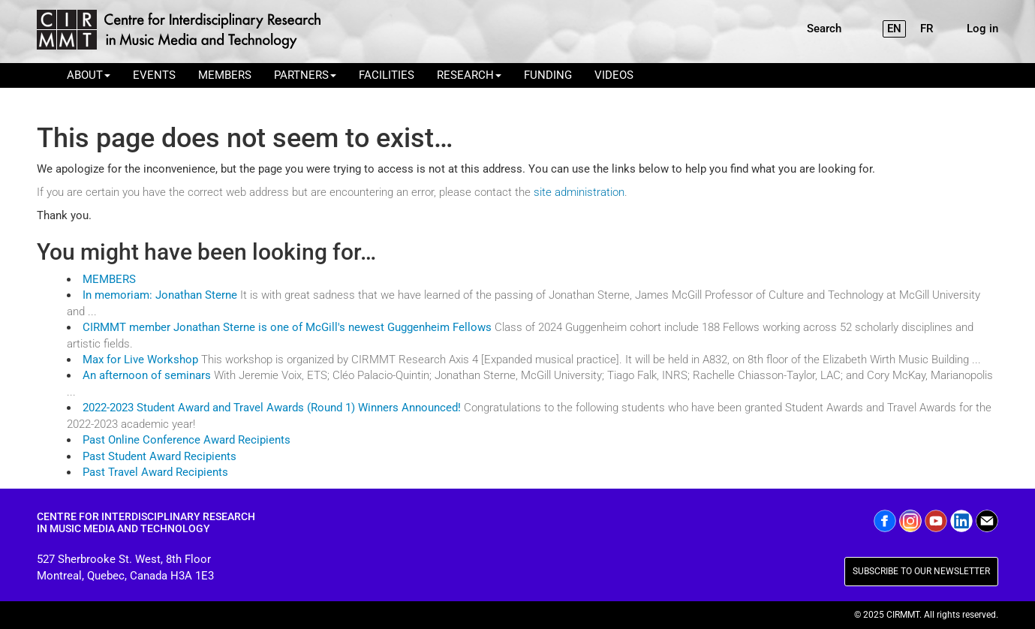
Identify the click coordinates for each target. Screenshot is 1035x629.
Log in (982, 28)
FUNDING (548, 75)
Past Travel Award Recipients (155, 472)
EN (894, 28)
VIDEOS (613, 75)
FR (926, 28)
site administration (579, 192)
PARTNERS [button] (305, 75)
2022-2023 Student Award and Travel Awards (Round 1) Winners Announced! (272, 407)
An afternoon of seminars (147, 375)
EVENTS (154, 75)
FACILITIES (386, 75)
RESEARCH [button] (469, 75)
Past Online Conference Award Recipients (186, 440)
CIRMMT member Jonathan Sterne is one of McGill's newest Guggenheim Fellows (287, 327)
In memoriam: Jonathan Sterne (160, 295)
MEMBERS (224, 75)
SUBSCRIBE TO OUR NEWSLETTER (921, 571)
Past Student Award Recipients (159, 456)
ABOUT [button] (88, 75)
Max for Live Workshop (142, 359)
